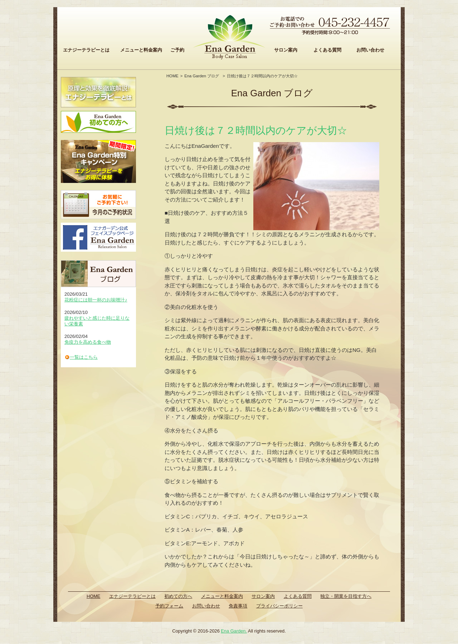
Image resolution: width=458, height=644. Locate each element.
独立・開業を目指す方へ (345, 596)
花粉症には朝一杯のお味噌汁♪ (95, 299)
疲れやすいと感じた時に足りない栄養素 (97, 320)
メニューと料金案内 (141, 50)
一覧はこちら (84, 357)
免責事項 (238, 606)
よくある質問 (327, 50)
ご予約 (177, 50)
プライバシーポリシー (279, 606)
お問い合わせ (370, 50)
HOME (172, 76)
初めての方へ (178, 596)
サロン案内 (285, 50)
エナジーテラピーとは (86, 50)
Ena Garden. (234, 631)
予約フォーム (169, 606)
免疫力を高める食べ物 (87, 342)
